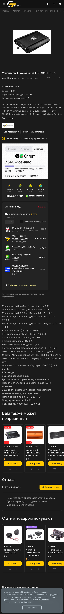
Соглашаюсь (31, 608)
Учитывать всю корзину (33, 221)
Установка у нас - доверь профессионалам (27, 139)
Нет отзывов (13, 78)
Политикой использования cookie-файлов (26, 601)
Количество (9, 218)
